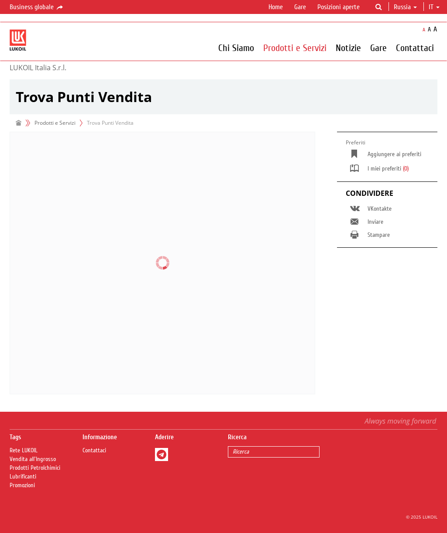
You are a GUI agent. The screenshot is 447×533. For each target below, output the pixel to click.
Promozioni (22, 485)
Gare (300, 7)
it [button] (434, 7)
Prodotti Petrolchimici (35, 468)
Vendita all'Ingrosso (33, 459)
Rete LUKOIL (24, 450)
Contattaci (415, 47)
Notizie (348, 47)
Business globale (37, 7)
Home (275, 7)
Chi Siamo (236, 47)
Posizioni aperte (338, 7)
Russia (405, 7)
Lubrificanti (23, 476)
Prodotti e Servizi (295, 47)
